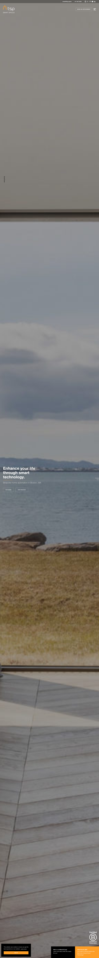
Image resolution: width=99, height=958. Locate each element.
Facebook (88, 1)
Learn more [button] (24, 949)
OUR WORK (8, 489)
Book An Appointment (83, 9)
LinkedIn (95, 1)
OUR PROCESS (22, 489)
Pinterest (90, 1)
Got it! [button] (16, 952)
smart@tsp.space (67, 1)
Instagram (85, 1)
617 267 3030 (78, 1)
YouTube (92, 1)
